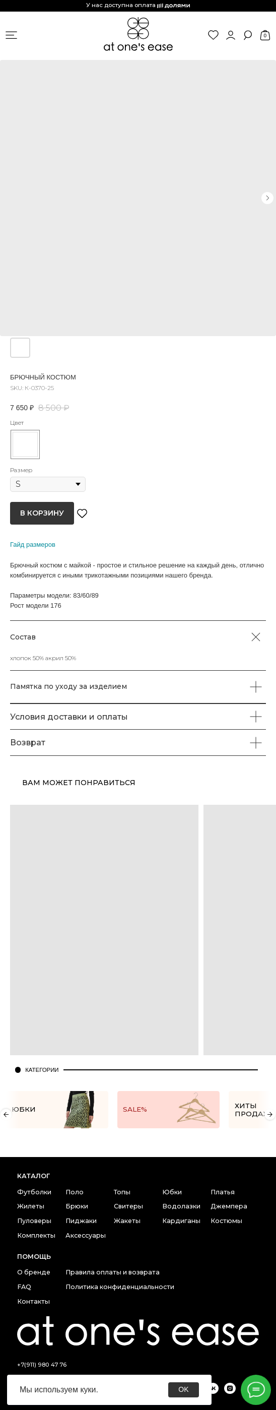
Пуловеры (34, 1221)
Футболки (34, 1192)
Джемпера (229, 1206)
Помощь (34, 1256)
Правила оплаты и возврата (112, 1272)
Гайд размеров (32, 544)
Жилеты (30, 1206)
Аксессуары (85, 1235)
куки (88, 1389)
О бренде (33, 1272)
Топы (122, 1192)
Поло (74, 1192)
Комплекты (36, 1235)
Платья (223, 1192)
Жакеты (127, 1221)
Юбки (172, 1192)
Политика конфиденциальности (119, 1287)
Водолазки (181, 1206)
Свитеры (128, 1206)
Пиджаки (81, 1221)
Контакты (33, 1301)
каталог (33, 1176)
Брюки (76, 1206)
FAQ (24, 1287)
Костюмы (226, 1221)
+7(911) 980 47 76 (41, 1364)
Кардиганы (181, 1221)
